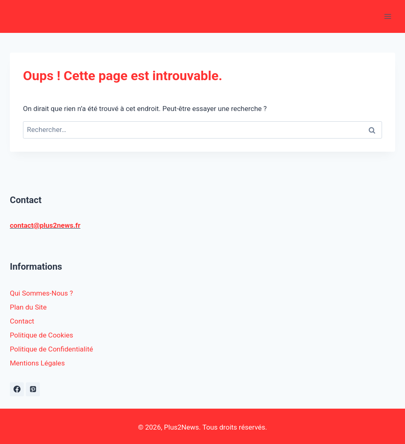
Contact (22, 321)
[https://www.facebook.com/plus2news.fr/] (17, 389)
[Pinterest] (33, 389)
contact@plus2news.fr (45, 225)
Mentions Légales (37, 363)
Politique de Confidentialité (51, 349)
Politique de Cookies (41, 335)
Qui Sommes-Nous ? (41, 293)
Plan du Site (28, 307)
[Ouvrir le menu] (387, 16)
